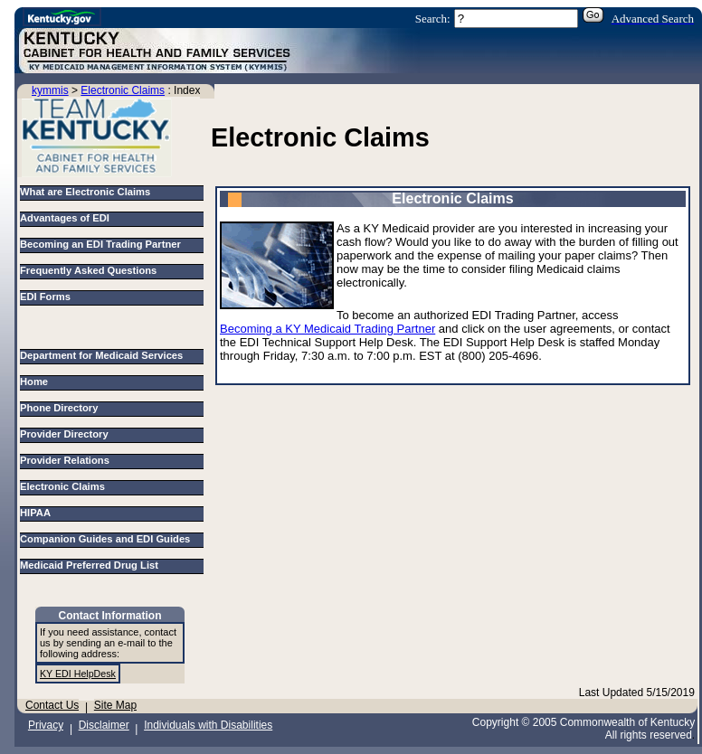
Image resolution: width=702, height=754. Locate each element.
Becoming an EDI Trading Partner (100, 244)
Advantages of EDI (64, 217)
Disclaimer (104, 725)
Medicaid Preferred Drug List (92, 565)
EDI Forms (45, 296)
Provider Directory (67, 434)
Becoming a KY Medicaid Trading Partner (327, 328)
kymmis (50, 90)
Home (36, 381)
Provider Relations (67, 460)
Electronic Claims (123, 90)
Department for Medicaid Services (104, 355)
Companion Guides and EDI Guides (108, 538)
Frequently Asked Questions (88, 270)
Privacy (45, 725)
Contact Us (52, 705)
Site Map (115, 705)
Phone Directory (62, 407)
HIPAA (38, 512)
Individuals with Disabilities (208, 725)
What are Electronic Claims (85, 191)
